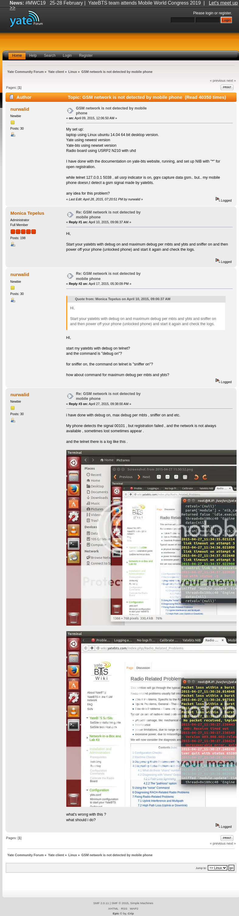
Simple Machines (141, 903)
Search (50, 55)
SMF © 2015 (119, 903)
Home (17, 55)
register (225, 13)
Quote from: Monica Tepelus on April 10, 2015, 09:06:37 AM (123, 299)
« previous (218, 80)
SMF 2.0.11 (101, 903)
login (209, 13)
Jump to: (201, 868)
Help (33, 55)
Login (67, 55)
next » (231, 80)
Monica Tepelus (27, 213)
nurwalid (19, 109)
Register (86, 55)
